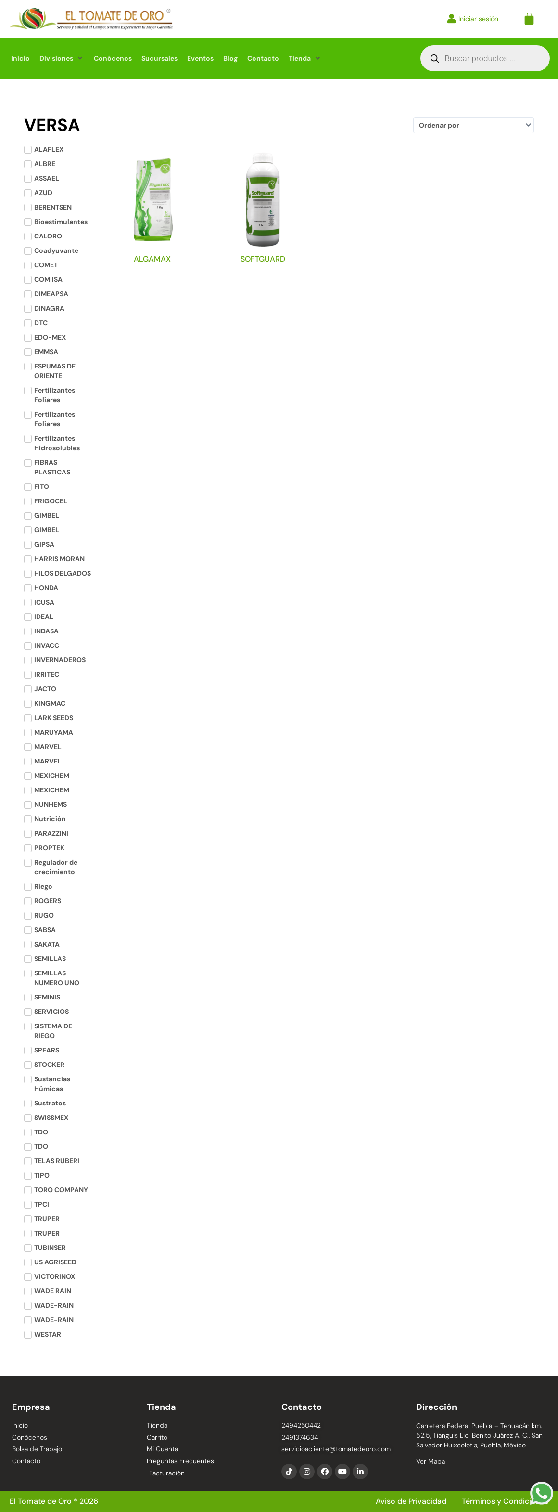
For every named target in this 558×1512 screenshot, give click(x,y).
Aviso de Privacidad (412, 1502)
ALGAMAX (152, 259)
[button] (62, 58)
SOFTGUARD (263, 259)
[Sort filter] (473, 125)
